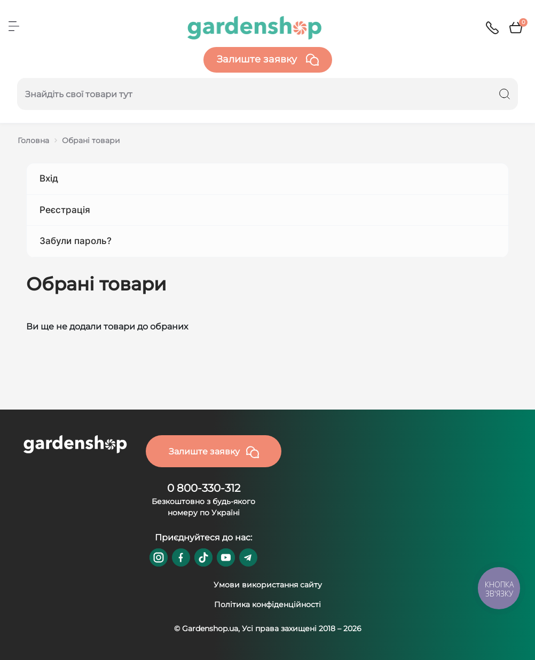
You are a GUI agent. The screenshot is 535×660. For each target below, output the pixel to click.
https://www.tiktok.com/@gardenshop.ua (203, 557)
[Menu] (14, 26)
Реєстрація (65, 210)
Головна (33, 140)
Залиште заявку (268, 59)
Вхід (49, 178)
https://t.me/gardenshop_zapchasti (248, 557)
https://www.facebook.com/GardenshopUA (181, 557)
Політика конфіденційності (267, 604)
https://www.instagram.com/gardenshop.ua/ (159, 557)
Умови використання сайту (268, 585)
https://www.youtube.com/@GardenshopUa (226, 557)
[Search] (504, 94)
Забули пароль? (76, 240)
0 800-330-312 (203, 488)
